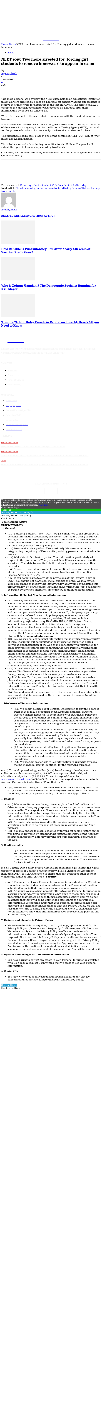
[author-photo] (8, 206)
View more (44, 505)
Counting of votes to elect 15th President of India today (53, 185)
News (12, 44)
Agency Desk (9, 73)
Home (4, 44)
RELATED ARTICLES (14, 215)
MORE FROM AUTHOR (41, 215)
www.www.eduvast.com (15, 779)
